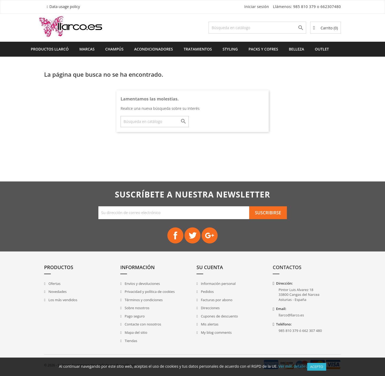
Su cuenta (210, 267)
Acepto (316, 366)
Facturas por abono (216, 299)
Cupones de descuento (219, 316)
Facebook (175, 235)
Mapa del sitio (135, 332)
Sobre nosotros (136, 307)
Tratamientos (198, 49)
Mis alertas (209, 324)
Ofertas (54, 283)
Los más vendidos (62, 299)
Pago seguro (134, 316)
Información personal (218, 283)
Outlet (322, 49)
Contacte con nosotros (142, 324)
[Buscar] (257, 28)
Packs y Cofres (263, 49)
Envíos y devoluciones (142, 283)
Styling (230, 49)
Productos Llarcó (50, 49)
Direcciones (210, 307)
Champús (114, 49)
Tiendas (130, 340)
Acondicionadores (153, 49)
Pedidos (207, 291)
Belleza (296, 49)
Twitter (192, 235)
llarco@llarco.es (291, 315)
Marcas (87, 49)
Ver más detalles (292, 366)
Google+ (210, 235)
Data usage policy (64, 6)
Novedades (57, 291)
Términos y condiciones (143, 299)
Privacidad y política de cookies (149, 291)
